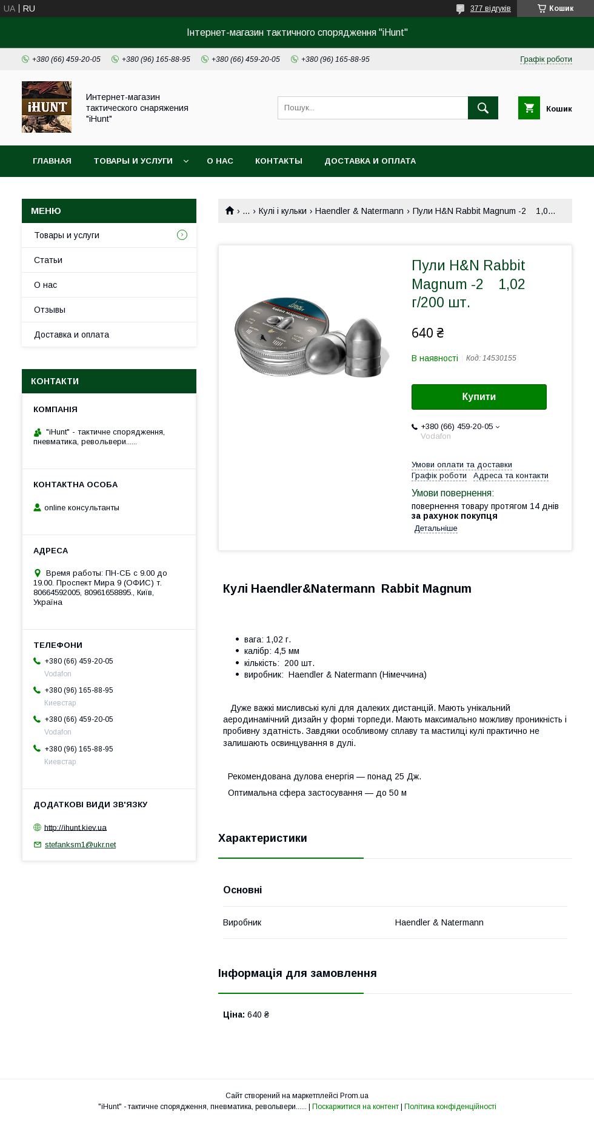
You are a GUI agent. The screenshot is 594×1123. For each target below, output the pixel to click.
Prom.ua (354, 1095)
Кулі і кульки (283, 211)
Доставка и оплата (370, 160)
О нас (220, 160)
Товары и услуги (133, 160)
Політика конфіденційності (450, 1106)
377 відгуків (490, 8)
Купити (479, 397)
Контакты (278, 160)
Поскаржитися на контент (355, 1106)
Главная (52, 160)
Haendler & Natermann (359, 211)
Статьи (48, 260)
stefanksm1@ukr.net (80, 844)
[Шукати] (483, 107)
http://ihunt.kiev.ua (75, 826)
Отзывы (49, 310)
